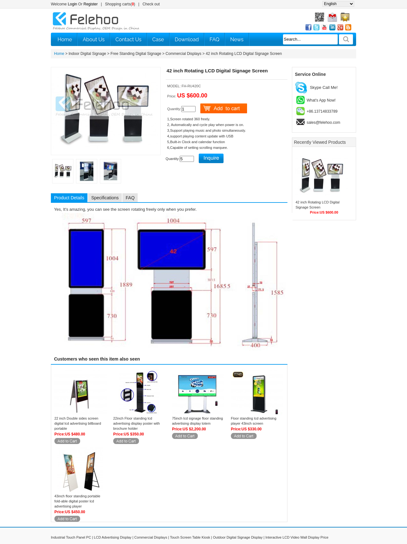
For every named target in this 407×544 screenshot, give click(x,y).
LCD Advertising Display (112, 537)
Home (65, 39)
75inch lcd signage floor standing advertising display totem (197, 420)
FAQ (214, 39)
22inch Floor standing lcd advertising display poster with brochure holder (136, 423)
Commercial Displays (184, 53)
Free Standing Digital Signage (135, 53)
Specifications (105, 197)
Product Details (69, 197)
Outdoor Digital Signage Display (238, 537)
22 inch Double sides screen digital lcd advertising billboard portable (77, 423)
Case (158, 39)
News (237, 39)
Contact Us (128, 39)
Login (72, 4)
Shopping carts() (120, 4)
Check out (151, 4)
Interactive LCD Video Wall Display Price (297, 537)
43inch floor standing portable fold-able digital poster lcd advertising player (77, 501)
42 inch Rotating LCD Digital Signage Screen (244, 53)
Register (91, 4)
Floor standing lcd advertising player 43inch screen (253, 420)
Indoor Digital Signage (87, 53)
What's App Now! (321, 100)
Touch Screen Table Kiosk (190, 537)
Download (187, 39)
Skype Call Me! (323, 87)
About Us (94, 39)
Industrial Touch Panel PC (71, 537)
